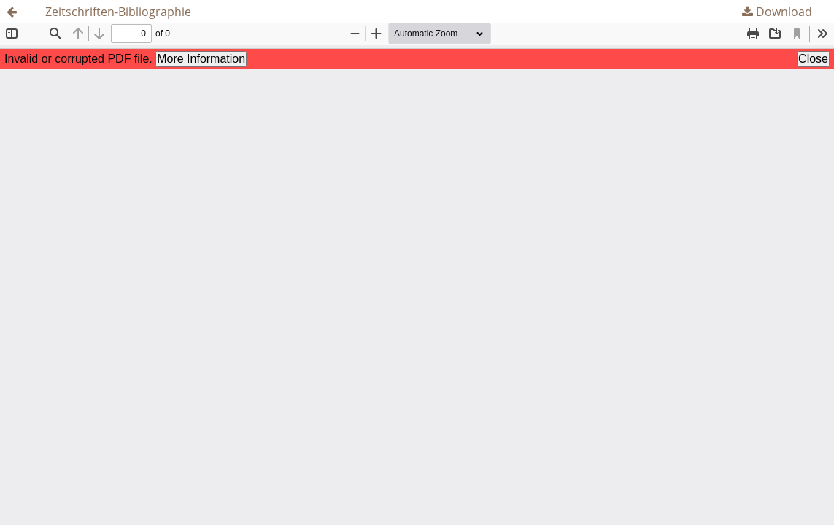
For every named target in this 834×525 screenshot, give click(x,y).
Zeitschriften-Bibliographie (118, 12)
